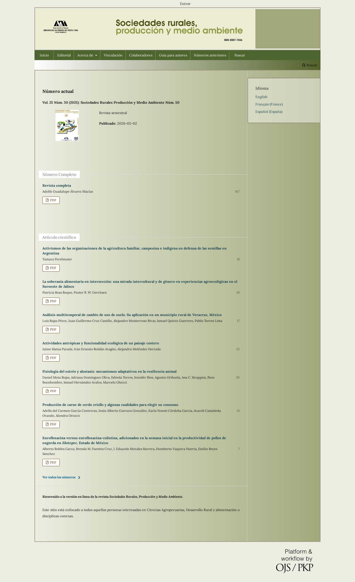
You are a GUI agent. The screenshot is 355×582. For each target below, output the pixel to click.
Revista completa (56, 185)
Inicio (44, 55)
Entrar (185, 3)
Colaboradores (140, 55)
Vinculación (113, 55)
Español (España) (268, 111)
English (261, 97)
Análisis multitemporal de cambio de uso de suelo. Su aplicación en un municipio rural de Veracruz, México (132, 315)
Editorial (64, 55)
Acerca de (85, 55)
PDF (52, 200)
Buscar (239, 55)
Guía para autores (173, 55)
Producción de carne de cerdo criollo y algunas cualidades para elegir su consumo (110, 404)
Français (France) (269, 104)
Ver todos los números (58, 477)
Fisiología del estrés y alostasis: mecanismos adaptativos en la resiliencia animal (109, 371)
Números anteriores (210, 55)
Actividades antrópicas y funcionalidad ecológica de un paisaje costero (100, 343)
